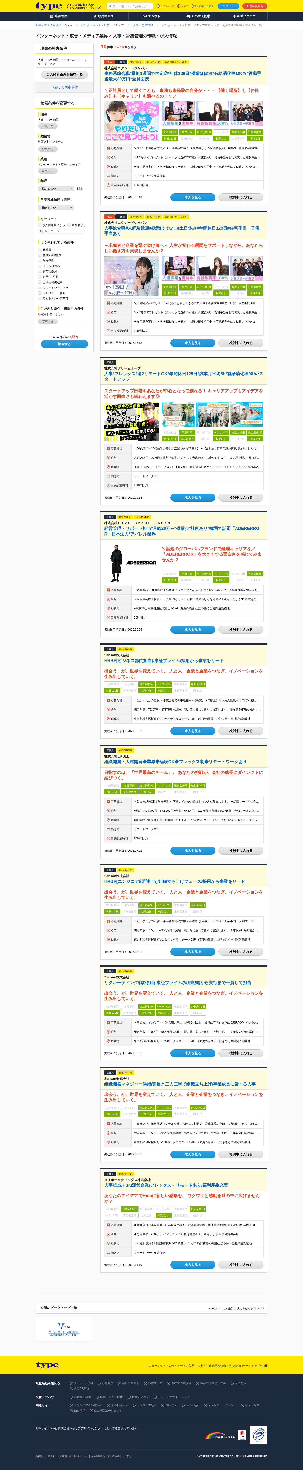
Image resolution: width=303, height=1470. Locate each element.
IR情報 (51, 1456)
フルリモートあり (54, 293)
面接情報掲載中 (53, 282)
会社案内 (40, 1456)
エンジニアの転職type (88, 1405)
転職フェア (155, 1383)
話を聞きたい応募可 (55, 298)
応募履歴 (107, 1383)
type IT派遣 (252, 1405)
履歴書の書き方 (181, 1383)
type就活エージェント (108, 1410)
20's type (171, 1405)
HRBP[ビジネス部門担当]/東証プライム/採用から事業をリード (164, 660)
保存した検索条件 (64, 87)
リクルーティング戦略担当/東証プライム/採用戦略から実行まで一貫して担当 (177, 982)
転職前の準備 (82, 1397)
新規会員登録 (254, 6)
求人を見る (193, 197)
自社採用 (62, 1456)
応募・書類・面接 (111, 1397)
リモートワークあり (55, 287)
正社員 (47, 249)
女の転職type (119, 1405)
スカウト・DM (83, 1383)
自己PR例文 (81, 1388)
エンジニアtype (146, 1405)
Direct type (192, 1405)
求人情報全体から (53, 225)
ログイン (228, 6)
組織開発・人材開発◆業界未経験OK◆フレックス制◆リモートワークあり (175, 761)
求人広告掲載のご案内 (119, 1456)
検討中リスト (130, 1383)
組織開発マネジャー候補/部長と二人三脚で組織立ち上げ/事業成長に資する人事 (180, 1084)
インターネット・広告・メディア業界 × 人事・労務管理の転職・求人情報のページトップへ (204, 1365)
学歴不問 (48, 260)
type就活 (79, 1410)
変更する (47, 126)
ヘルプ (184, 6)
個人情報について (78, 1456)
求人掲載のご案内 (203, 6)
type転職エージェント (222, 1405)
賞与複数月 (50, 271)
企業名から (79, 225)
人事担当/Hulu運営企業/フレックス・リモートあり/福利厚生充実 (166, 1185)
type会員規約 (98, 1456)
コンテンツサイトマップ (173, 1397)
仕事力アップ (140, 1397)
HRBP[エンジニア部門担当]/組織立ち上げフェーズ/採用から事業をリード (174, 881)
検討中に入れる (241, 197)
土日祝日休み (51, 266)
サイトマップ (167, 6)
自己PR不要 (50, 277)
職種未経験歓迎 (53, 255)
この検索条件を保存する (64, 74)
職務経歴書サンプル (213, 1383)
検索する (64, 344)
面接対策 (240, 1383)
